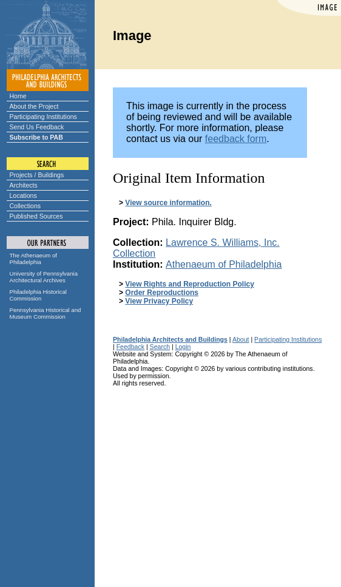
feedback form (235, 139)
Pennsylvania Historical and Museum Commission (45, 313)
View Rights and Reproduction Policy (189, 284)
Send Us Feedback (37, 127)
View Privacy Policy (159, 301)
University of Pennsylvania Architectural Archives (44, 276)
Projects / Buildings (37, 174)
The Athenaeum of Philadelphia (33, 258)
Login (183, 346)
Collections (25, 205)
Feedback (130, 346)
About (240, 339)
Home (18, 96)
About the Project (34, 106)
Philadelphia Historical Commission (38, 295)
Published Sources (36, 216)
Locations (23, 195)
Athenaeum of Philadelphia (224, 264)
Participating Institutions (43, 116)
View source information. (168, 202)
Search (160, 346)
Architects (24, 185)
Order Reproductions (161, 292)
